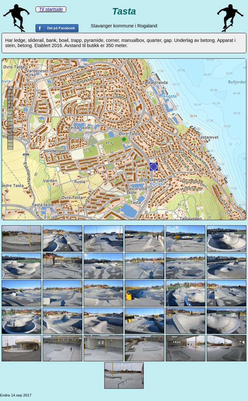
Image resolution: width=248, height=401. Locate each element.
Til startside (51, 9)
